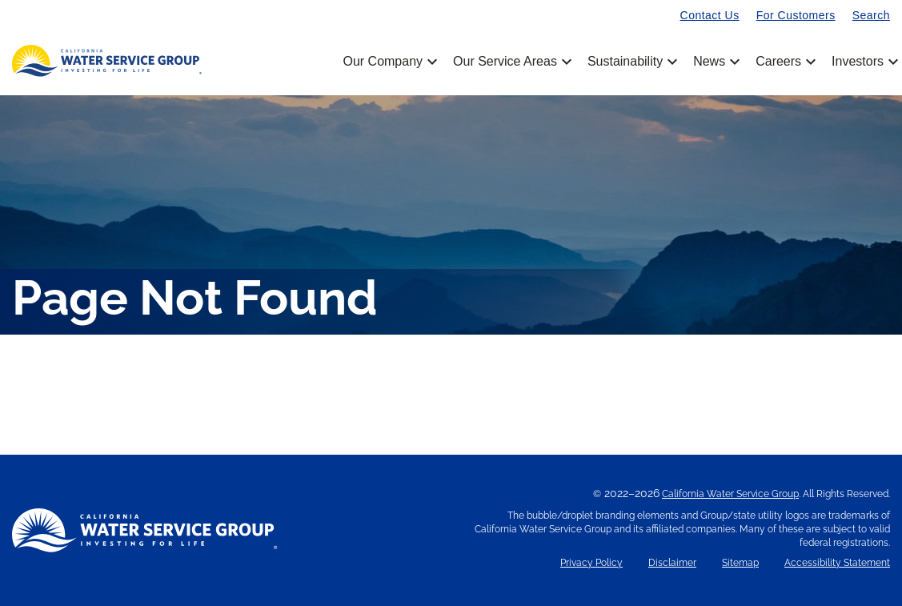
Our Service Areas (511, 61)
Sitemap (740, 563)
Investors (858, 61)
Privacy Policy (591, 563)
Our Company (389, 61)
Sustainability (631, 61)
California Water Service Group (730, 494)
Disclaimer (672, 563)
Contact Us (710, 15)
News (715, 61)
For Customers (796, 15)
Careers (784, 61)
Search (871, 15)
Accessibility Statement (837, 563)
